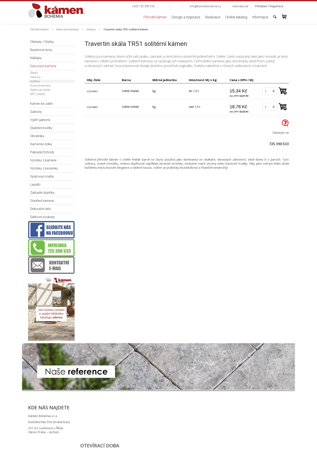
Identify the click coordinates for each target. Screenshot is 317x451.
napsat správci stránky (155, 445)
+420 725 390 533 (156, 416)
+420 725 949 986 (157, 422)
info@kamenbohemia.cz (161, 428)
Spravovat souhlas (224, 445)
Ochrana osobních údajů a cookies (191, 445)
